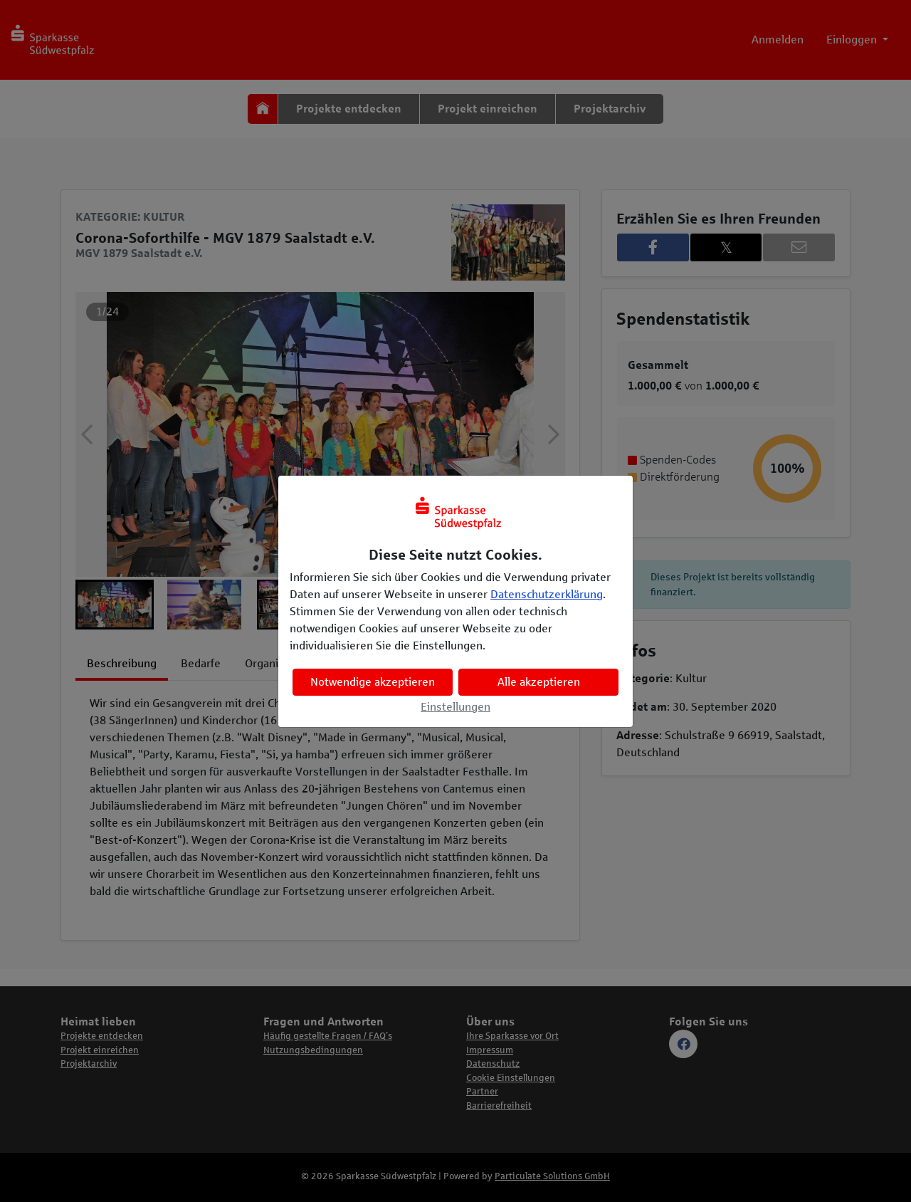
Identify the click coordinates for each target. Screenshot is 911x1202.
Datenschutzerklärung (546, 594)
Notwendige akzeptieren (372, 682)
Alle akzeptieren (538, 682)
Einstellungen (455, 707)
